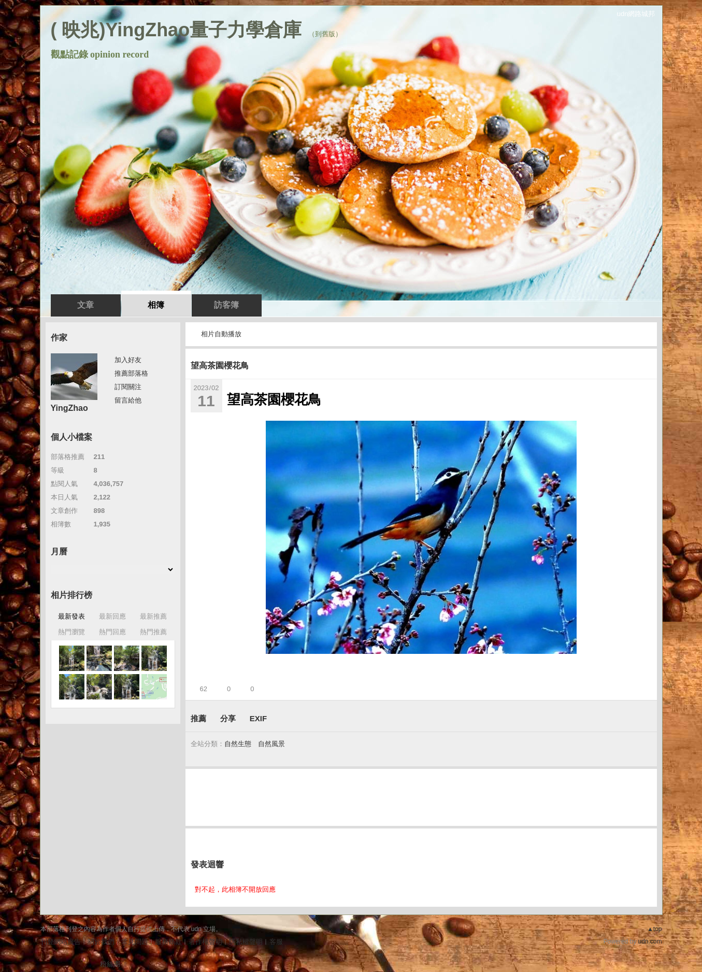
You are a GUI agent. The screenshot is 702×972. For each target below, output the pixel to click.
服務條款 (168, 942)
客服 (276, 942)
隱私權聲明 (246, 942)
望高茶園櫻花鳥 (220, 365)
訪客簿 (226, 305)
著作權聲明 (205, 942)
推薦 (198, 718)
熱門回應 (112, 632)
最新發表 (71, 616)
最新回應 (112, 616)
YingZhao (69, 408)
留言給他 (127, 400)
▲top (654, 929)
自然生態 (237, 744)
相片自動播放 (221, 334)
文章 (85, 305)
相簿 (156, 305)
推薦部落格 (131, 373)
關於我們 (101, 942)
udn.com (650, 941)
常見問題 (134, 942)
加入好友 (127, 360)
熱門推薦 (153, 632)
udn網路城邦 (636, 14)
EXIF (258, 718)
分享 (228, 718)
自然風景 (271, 744)
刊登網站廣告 (60, 942)
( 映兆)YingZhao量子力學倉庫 (176, 29)
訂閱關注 (127, 387)
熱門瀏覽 (71, 632)
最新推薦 (153, 616)
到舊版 (325, 34)
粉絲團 (110, 964)
